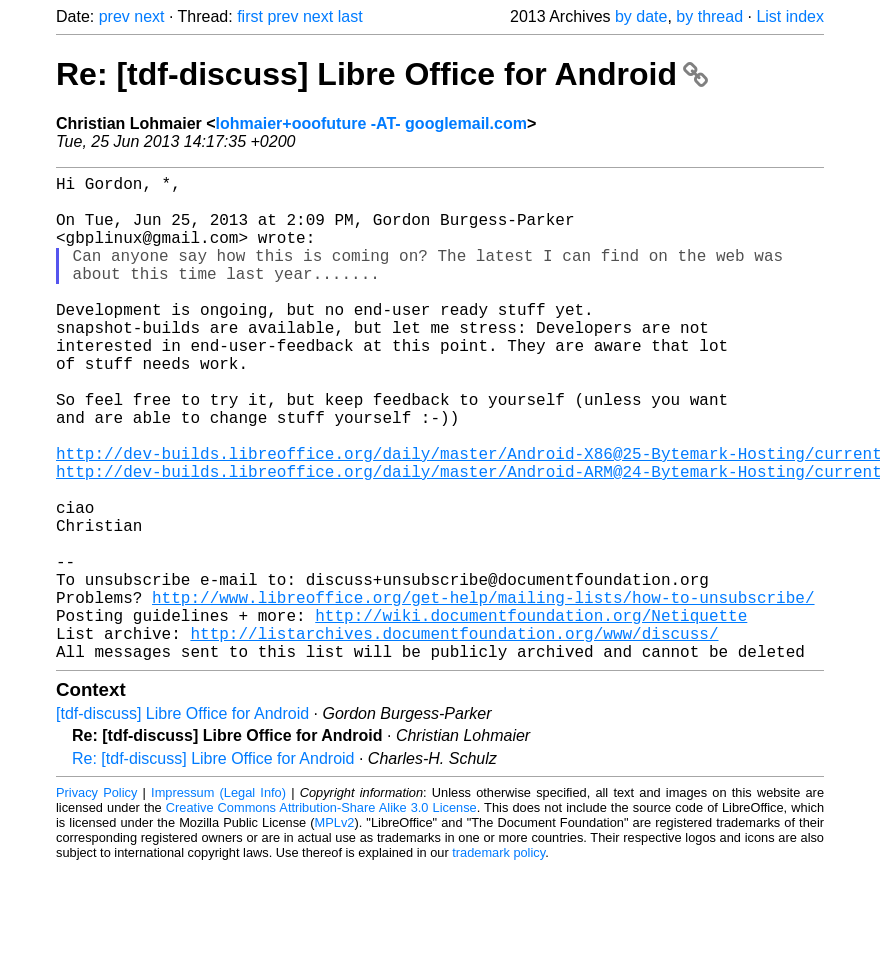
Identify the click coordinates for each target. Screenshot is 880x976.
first (250, 16)
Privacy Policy (96, 900)
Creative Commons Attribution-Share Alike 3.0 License (321, 915)
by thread (709, 16)
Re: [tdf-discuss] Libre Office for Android (382, 74)
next (149, 16)
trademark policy (498, 960)
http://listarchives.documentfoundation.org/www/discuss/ (454, 737)
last (350, 16)
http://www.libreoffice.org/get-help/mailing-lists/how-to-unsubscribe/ (483, 693)
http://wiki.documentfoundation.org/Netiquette (531, 715)
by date (641, 16)
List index (790, 16)
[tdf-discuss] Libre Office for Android (182, 821)
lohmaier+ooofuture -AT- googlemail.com (371, 123)
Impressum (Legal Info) (218, 900)
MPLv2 (335, 930)
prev (114, 16)
